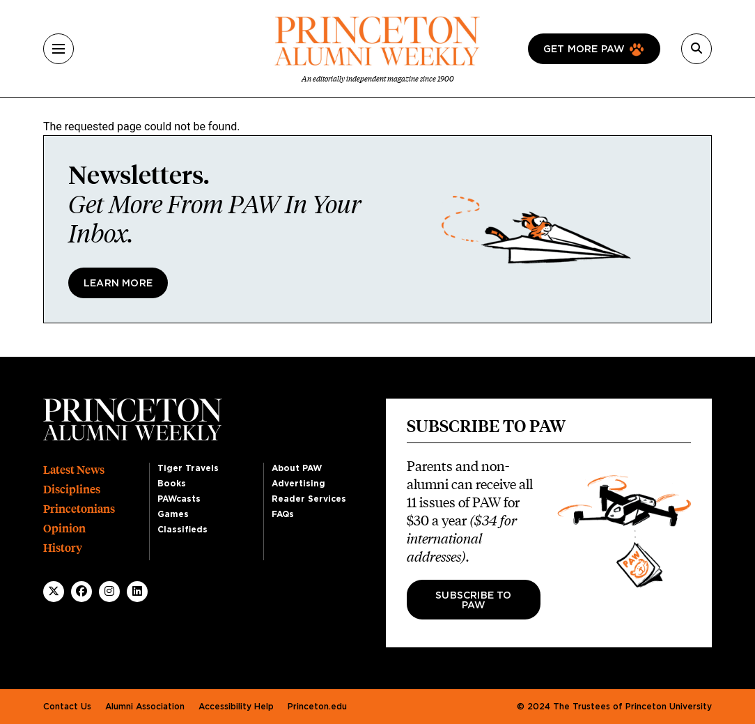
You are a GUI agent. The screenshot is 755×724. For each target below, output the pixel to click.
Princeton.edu (317, 706)
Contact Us (67, 706)
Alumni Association (145, 706)
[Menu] (58, 48)
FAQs (283, 514)
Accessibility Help (236, 706)
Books (171, 483)
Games (173, 514)
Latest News (73, 470)
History (62, 548)
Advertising (298, 483)
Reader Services (309, 499)
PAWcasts (179, 499)
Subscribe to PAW (473, 600)
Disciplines (71, 489)
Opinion (64, 528)
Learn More (118, 283)
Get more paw (584, 49)
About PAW (297, 468)
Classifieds (182, 529)
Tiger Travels (188, 468)
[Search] (696, 48)
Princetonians (79, 509)
